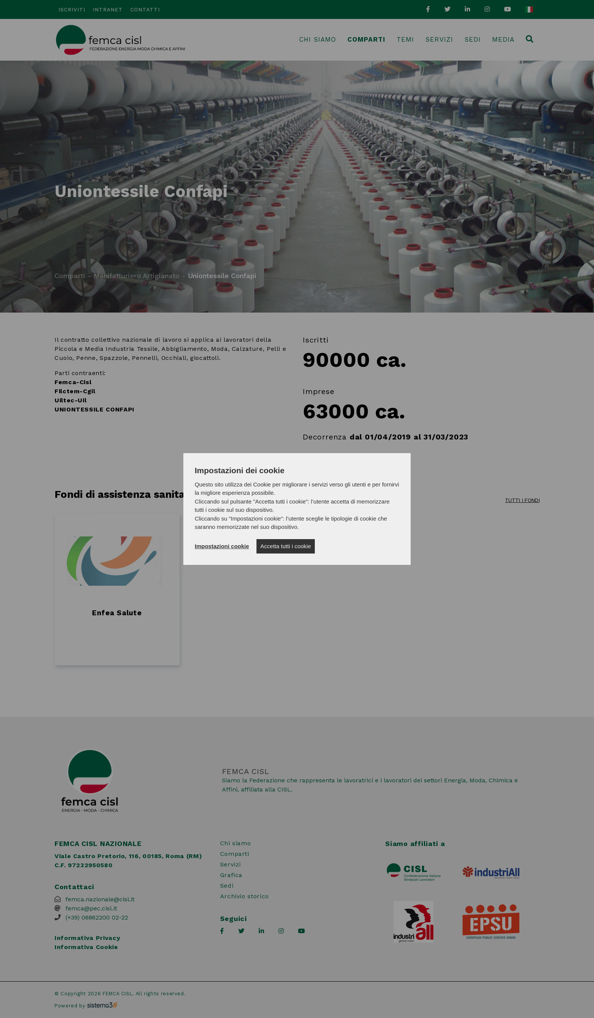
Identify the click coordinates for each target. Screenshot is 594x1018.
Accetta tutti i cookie (285, 546)
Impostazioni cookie (222, 546)
